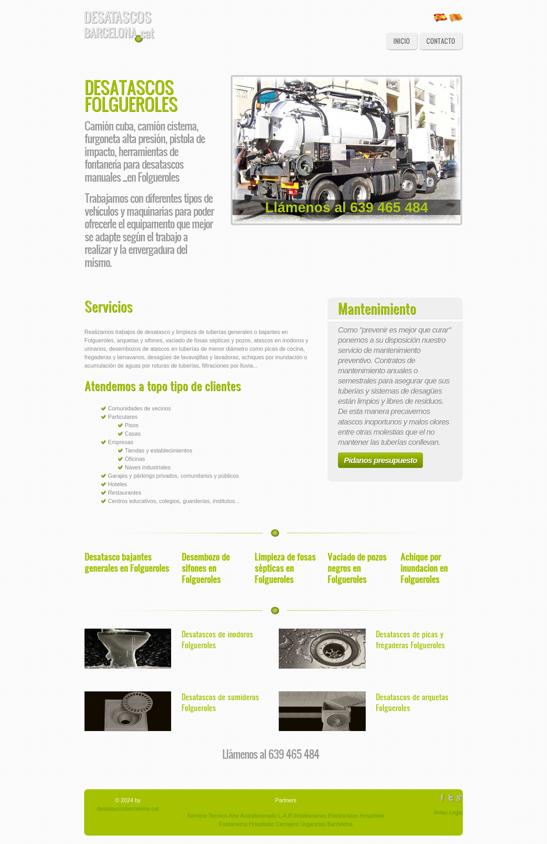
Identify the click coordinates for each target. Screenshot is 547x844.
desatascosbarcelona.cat (128, 809)
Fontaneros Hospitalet (246, 824)
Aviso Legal (448, 813)
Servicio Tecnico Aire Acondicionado (232, 816)
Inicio (401, 40)
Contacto (440, 40)
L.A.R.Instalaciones (301, 816)
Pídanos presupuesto (380, 460)
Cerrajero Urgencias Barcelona (313, 824)
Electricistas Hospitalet (355, 816)
